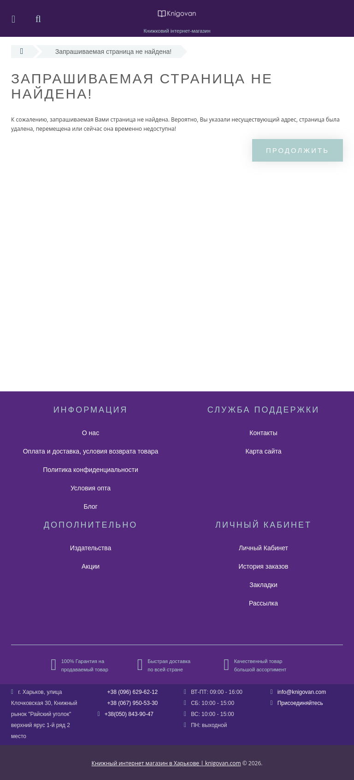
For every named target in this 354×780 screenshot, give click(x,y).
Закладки (263, 584)
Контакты (263, 433)
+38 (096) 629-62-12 (132, 692)
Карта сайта (264, 451)
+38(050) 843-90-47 (129, 714)
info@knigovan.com (301, 692)
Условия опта (91, 488)
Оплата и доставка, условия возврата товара (91, 451)
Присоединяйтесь (300, 703)
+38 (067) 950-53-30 (132, 703)
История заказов (264, 566)
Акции (91, 566)
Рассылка (263, 603)
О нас (90, 433)
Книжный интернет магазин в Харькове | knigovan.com (166, 763)
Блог (90, 506)
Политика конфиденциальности (90, 469)
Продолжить (297, 150)
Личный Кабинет (263, 548)
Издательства (90, 548)
